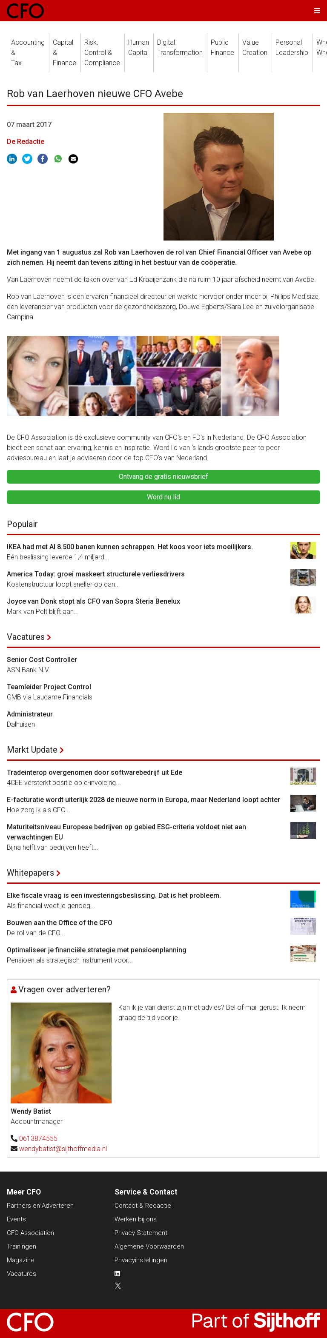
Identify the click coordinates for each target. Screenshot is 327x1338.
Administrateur (30, 714)
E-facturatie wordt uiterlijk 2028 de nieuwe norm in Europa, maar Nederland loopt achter (143, 800)
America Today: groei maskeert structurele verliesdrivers (96, 574)
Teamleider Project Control (49, 687)
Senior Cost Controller (42, 660)
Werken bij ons (136, 1219)
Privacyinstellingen (141, 1260)
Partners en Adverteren (40, 1205)
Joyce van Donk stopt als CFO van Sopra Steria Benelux (93, 601)
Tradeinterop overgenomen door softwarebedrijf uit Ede (94, 772)
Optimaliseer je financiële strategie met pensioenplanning (96, 950)
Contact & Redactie (143, 1205)
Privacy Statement (141, 1233)
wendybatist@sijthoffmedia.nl (63, 1149)
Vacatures (26, 637)
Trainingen (21, 1246)
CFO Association (30, 1233)
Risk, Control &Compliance (102, 52)
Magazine (20, 1260)
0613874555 (38, 1139)
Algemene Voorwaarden (149, 1246)
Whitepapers (30, 873)
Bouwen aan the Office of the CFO (59, 923)
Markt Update (32, 750)
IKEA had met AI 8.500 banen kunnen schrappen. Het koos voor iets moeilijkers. (130, 547)
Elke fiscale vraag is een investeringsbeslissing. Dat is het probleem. (114, 895)
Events (16, 1219)
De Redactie (25, 142)
